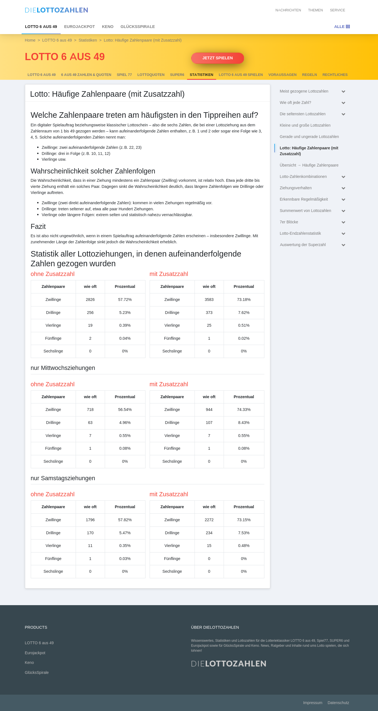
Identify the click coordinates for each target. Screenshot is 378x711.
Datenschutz (338, 702)
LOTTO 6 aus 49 (41, 26)
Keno (108, 26)
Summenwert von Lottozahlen (314, 211)
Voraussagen (283, 74)
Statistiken (88, 40)
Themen (315, 10)
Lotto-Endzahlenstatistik (314, 234)
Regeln (309, 74)
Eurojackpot (79, 26)
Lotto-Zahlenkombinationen (314, 177)
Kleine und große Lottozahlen (305, 125)
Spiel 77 (124, 74)
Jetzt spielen (218, 58)
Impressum (312, 702)
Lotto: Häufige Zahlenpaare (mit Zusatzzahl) (309, 151)
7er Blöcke (314, 222)
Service (337, 10)
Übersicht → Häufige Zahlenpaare (309, 165)
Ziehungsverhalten (314, 188)
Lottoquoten (151, 74)
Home (30, 40)
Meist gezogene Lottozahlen (314, 91)
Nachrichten (288, 10)
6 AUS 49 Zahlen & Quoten (86, 74)
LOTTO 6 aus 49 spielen (241, 74)
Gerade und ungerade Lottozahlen (309, 136)
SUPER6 (177, 74)
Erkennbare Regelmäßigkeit (314, 199)
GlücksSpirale (138, 26)
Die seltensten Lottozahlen (314, 114)
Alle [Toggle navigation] (342, 26)
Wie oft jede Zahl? (314, 103)
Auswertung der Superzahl (314, 245)
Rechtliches (335, 74)
